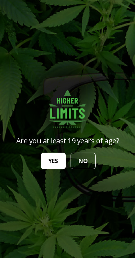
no (83, 161)
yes (53, 161)
